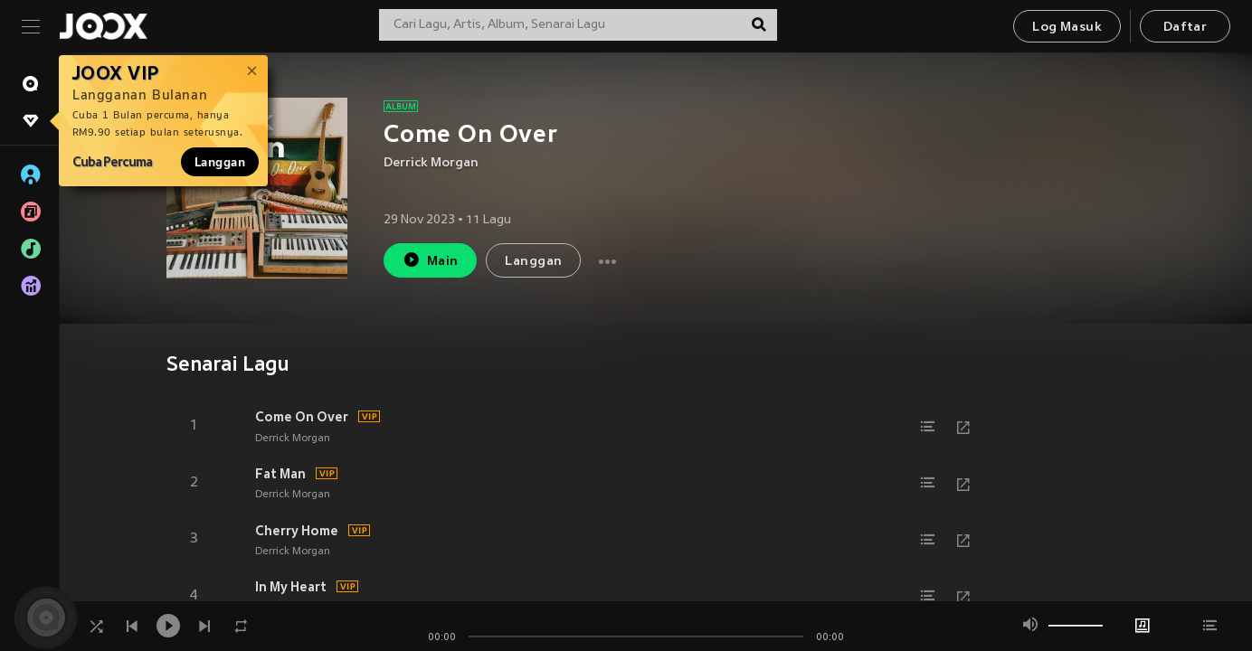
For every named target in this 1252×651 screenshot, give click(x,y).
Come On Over (301, 417)
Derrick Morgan (431, 163)
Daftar (1185, 27)
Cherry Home (296, 531)
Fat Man (280, 474)
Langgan (219, 162)
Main (430, 260)
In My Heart (291, 587)
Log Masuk (1067, 27)
